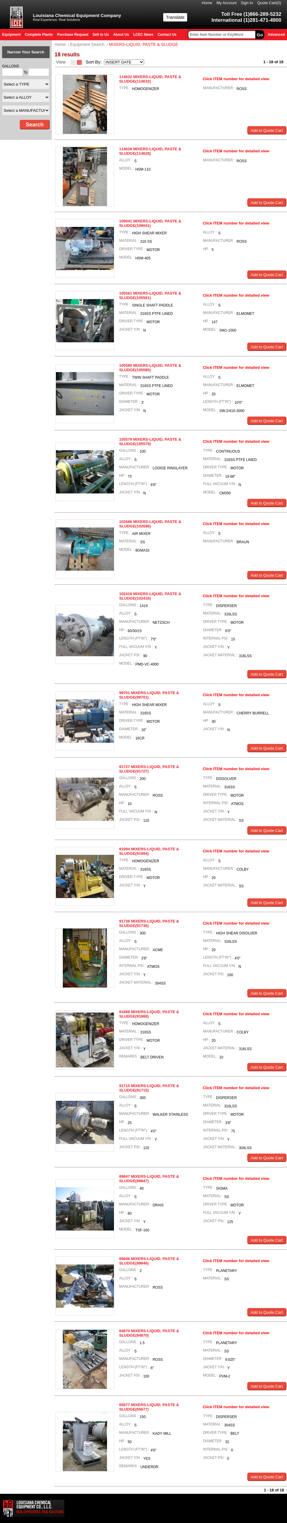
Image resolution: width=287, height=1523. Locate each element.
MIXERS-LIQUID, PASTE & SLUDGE (143, 44)
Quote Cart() (269, 3)
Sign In (247, 3)
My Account (226, 3)
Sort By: (94, 61)
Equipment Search (87, 44)
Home (207, 3)
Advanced (276, 34)
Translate (175, 17)
